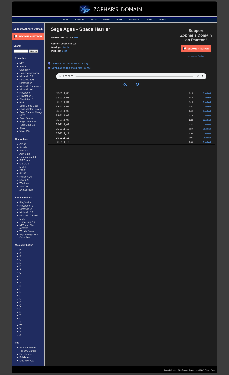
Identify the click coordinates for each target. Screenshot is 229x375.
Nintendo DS (26, 76)
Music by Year (27, 360)
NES (22, 63)
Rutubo (66, 47)
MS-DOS (24, 163)
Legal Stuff (200, 370)
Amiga (23, 144)
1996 (76, 37)
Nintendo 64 (26, 83)
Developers (26, 354)
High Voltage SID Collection (29, 236)
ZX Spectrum (26, 190)
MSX (22, 219)
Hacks (119, 19)
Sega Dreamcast (28, 121)
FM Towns (25, 160)
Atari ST (24, 150)
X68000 (24, 186)
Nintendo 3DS (27, 79)
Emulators (79, 19)
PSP (22, 102)
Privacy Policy (210, 370)
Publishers (25, 357)
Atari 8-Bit (25, 154)
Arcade (23, 147)
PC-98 (23, 173)
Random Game (28, 347)
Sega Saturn (26, 118)
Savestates (134, 19)
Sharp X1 (25, 180)
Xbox (22, 128)
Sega (64, 51)
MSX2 (23, 167)
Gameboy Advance (30, 73)
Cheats (149, 19)
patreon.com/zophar (196, 56)
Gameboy (25, 70)
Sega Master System (31, 109)
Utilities (106, 19)
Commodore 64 (28, 157)
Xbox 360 (25, 131)
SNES (23, 66)
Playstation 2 (26, 96)
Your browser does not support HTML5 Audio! (131, 75)
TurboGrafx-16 (27, 125)
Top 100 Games (28, 351)
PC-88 (23, 170)
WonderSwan (27, 231)
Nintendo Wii (26, 89)
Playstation (25, 92)
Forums (162, 19)
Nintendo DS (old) (29, 215)
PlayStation (26, 202)
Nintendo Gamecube (30, 86)
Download (207, 93)
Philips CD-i (26, 176)
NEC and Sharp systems (28, 226)
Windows (24, 183)
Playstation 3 (26, 99)
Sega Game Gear (29, 106)
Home (65, 19)
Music (94, 19)
